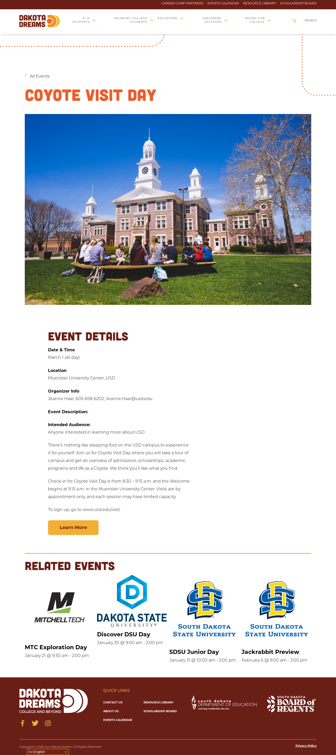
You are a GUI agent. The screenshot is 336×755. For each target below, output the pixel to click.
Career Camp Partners (182, 3)
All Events (40, 77)
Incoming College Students (131, 20)
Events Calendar (223, 3)
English (36, 752)
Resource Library (259, 3)
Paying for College (255, 20)
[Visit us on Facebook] (22, 723)
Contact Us (113, 702)
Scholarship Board (298, 3)
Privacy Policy (306, 746)
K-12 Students (81, 20)
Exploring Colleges (212, 20)
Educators (168, 18)
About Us (111, 711)
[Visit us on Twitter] (35, 723)
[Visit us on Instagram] (48, 723)
